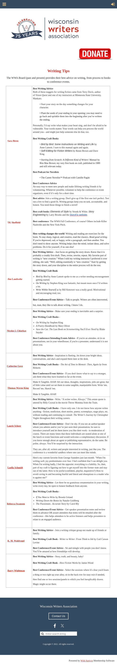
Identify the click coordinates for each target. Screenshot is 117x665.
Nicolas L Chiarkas (16, 331)
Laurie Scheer (14, 426)
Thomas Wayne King (18, 388)
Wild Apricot (87, 660)
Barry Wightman (16, 570)
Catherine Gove (15, 366)
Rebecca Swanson (16, 504)
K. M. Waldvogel (16, 541)
